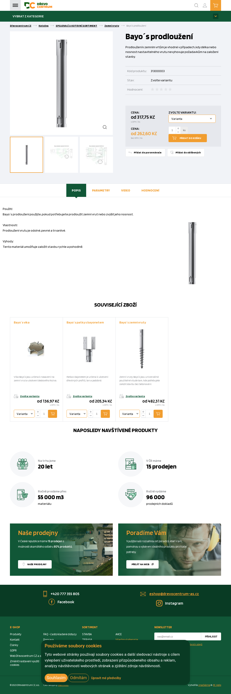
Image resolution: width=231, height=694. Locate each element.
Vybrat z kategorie (28, 16)
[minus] (178, 132)
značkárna (204, 685)
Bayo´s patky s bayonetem (85, 322)
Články (14, 645)
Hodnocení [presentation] (150, 190)
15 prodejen (161, 466)
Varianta (176, 119)
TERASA (87, 639)
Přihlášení (208, 3)
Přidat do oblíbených (188, 152)
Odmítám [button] (78, 677)
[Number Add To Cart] (172, 130)
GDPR (13, 650)
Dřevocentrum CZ (20, 25)
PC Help (217, 685)
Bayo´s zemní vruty (132, 322)
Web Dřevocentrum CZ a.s (25, 656)
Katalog (44, 25)
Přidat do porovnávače (148, 152)
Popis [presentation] (76, 190)
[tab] (76, 190)
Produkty (15, 634)
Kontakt (14, 639)
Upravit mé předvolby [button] (106, 678)
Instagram (174, 603)
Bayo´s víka (22, 322)
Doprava (48, 639)
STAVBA (87, 634)
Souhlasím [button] (56, 677)
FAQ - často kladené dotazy (59, 634)
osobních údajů (194, 644)
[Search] (196, 5)
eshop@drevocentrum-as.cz (174, 593)
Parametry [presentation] (101, 190)
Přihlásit (211, 636)
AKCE (119, 634)
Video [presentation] (125, 190)
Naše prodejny (36, 564)
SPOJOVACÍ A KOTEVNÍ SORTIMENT (76, 25)
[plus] (178, 128)
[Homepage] (38, 5)
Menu (15, 5)
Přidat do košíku (190, 138)
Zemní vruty (111, 25)
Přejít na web (140, 564)
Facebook (66, 601)
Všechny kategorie (127, 639)
